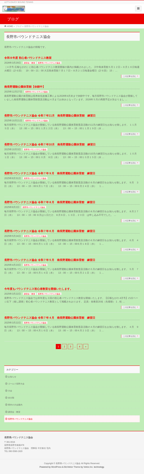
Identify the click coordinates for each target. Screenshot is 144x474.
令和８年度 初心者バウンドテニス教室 (27, 57)
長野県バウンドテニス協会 (68, 463)
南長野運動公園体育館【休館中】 (24, 86)
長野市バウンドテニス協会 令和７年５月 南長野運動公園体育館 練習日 (49, 260)
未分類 (11, 398)
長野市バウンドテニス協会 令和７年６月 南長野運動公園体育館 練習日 (49, 231)
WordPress (56, 467)
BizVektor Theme (72, 467)
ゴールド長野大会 (16, 384)
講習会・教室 (29, 63)
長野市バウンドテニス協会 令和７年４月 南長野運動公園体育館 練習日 (49, 317)
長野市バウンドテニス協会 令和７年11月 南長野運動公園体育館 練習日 (49, 115)
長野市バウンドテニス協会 (49, 63)
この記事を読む (129, 76)
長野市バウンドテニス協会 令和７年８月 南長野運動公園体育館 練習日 (49, 202)
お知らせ (12, 377)
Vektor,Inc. (88, 467)
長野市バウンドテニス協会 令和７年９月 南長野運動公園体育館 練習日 (49, 173)
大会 (10, 391)
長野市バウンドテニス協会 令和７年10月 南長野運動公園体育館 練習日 (49, 144)
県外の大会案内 (15, 405)
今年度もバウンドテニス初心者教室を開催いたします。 (38, 288)
